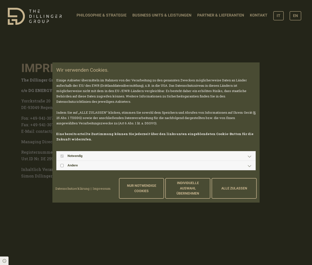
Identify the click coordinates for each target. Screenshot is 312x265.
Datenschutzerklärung (72, 188)
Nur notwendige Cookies (141, 188)
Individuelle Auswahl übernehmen (187, 188)
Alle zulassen (234, 188)
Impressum (102, 188)
